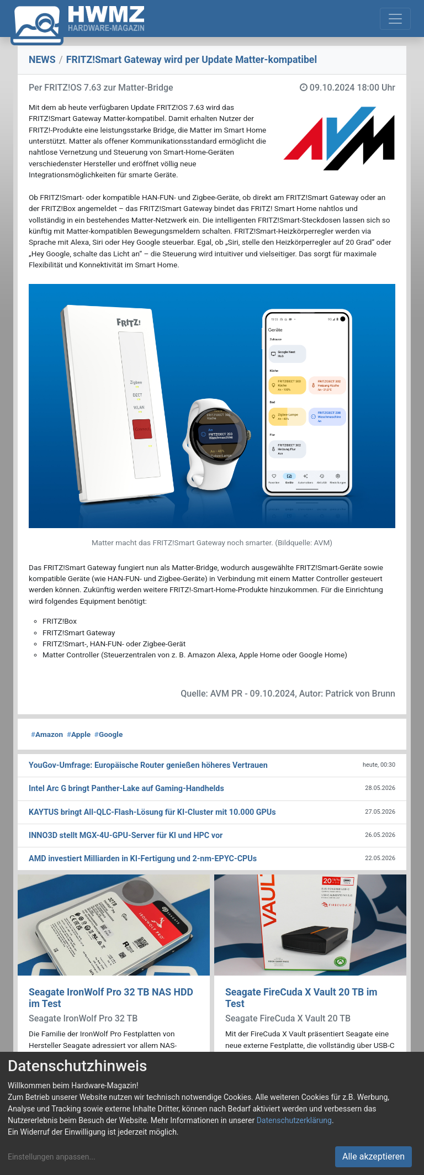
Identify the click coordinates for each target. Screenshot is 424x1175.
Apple (79, 734)
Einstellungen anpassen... (52, 1156)
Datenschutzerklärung (294, 1120)
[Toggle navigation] (395, 19)
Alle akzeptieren (373, 1156)
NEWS (42, 59)
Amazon (47, 734)
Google (108, 734)
